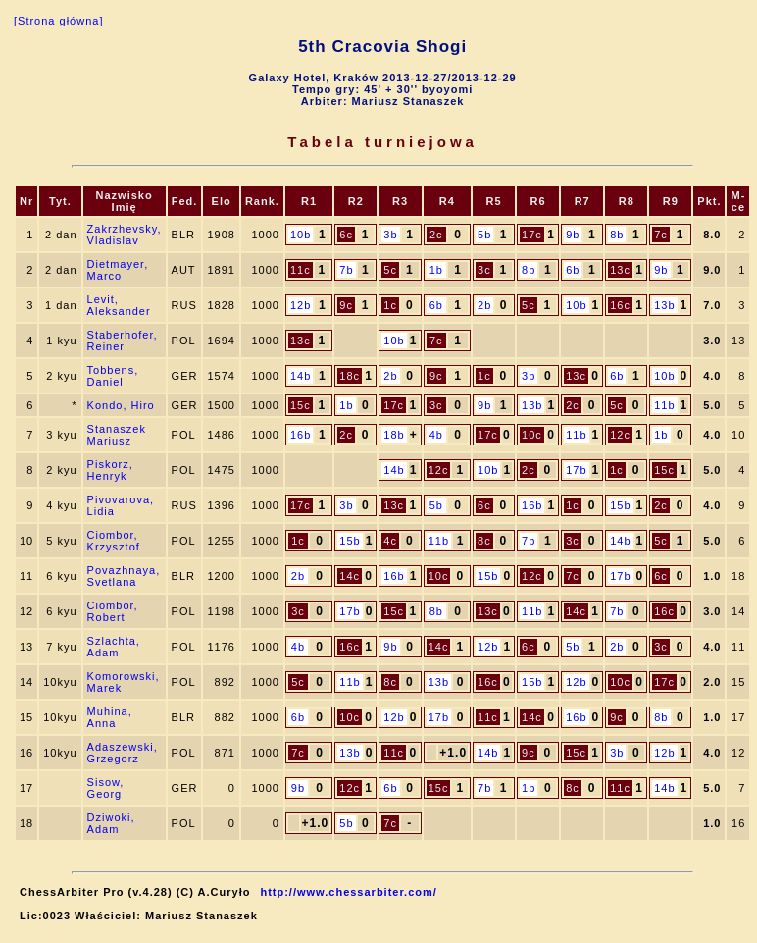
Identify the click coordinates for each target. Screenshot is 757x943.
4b (436, 435)
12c (620, 435)
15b (620, 505)
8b (617, 234)
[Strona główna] (58, 20)
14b (300, 376)
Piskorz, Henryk (110, 470)
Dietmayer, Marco (118, 270)
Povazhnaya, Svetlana (124, 576)
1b (436, 270)
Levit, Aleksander (119, 305)
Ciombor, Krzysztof (113, 540)
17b (576, 470)
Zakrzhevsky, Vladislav (124, 234)
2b (484, 305)
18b (393, 435)
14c (349, 576)
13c (620, 270)
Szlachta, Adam (113, 646)
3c (484, 270)
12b (300, 305)
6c (346, 234)
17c (532, 234)
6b (573, 270)
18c (349, 376)
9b (573, 234)
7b (346, 270)
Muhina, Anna (109, 717)
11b (664, 405)
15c (300, 405)
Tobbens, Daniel (113, 376)
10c (532, 435)
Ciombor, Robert (112, 611)
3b (390, 234)
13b (664, 305)
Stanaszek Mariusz (116, 434)
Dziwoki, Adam (111, 823)
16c (620, 305)
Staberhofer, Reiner (122, 340)
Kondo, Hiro (121, 405)
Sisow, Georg (106, 788)
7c (661, 234)
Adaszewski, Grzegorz (122, 752)
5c (390, 270)
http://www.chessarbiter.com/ (348, 892)
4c (390, 541)
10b (300, 234)
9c (346, 305)
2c (436, 234)
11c (300, 270)
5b (484, 234)
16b (300, 435)
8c (484, 541)
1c (390, 305)
